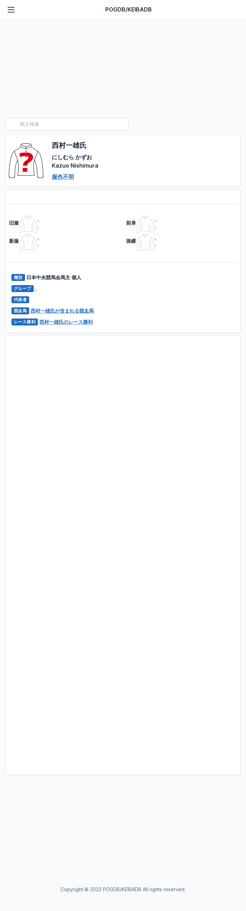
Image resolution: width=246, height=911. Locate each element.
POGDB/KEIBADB (128, 9)
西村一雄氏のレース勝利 (66, 322)
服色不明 (63, 176)
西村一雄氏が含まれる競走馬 (62, 311)
